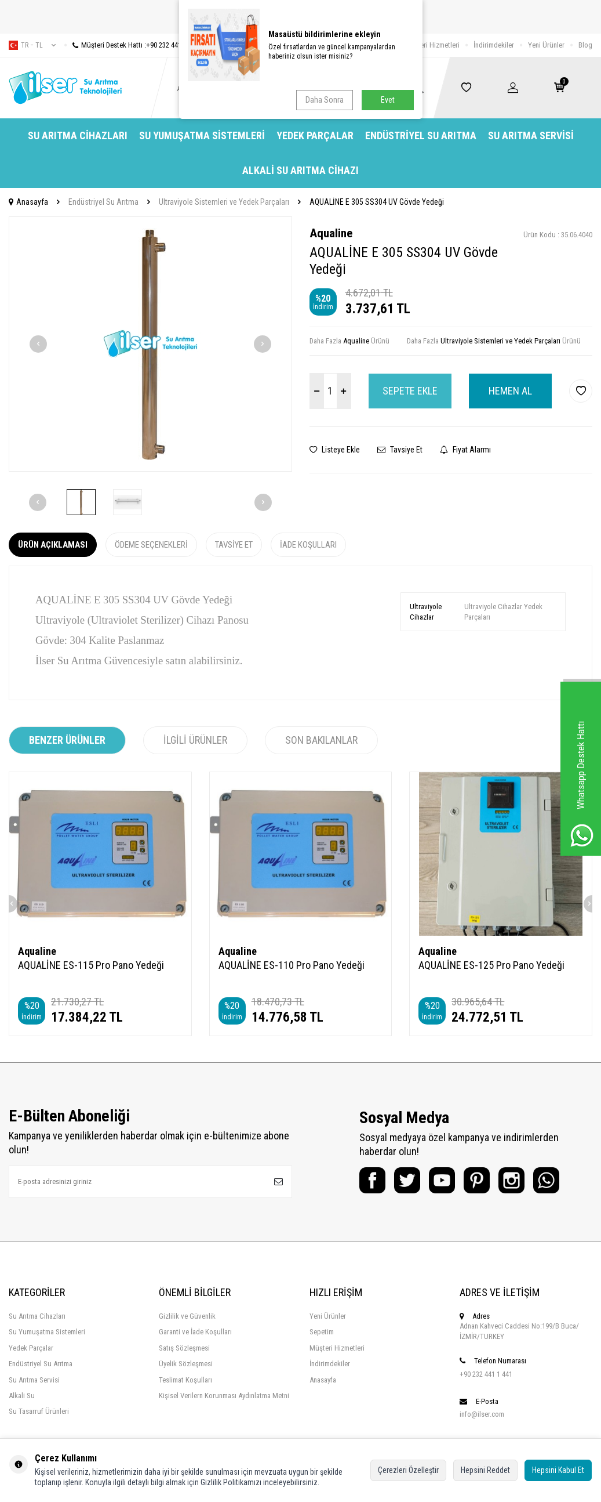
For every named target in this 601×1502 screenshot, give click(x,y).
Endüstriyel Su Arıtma (420, 135)
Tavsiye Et (399, 449)
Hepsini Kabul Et (558, 1470)
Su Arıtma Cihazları (78, 135)
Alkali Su (22, 1395)
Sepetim (321, 1331)
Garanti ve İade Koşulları (195, 1331)
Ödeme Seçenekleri (151, 545)
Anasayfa (28, 202)
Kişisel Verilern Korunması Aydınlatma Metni (224, 1395)
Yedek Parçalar (315, 135)
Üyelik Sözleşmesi (186, 1363)
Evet (388, 99)
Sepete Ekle (410, 391)
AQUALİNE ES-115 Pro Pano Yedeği (91, 965)
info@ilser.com (482, 1414)
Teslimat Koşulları (185, 1380)
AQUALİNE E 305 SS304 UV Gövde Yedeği (376, 202)
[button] (38, 344)
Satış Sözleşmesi (184, 1348)
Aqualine (330, 233)
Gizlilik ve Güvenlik (187, 1316)
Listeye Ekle (334, 449)
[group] (150, 344)
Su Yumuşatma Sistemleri (202, 135)
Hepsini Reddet (485, 1470)
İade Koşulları (308, 545)
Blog (585, 45)
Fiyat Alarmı (465, 449)
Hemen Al (510, 391)
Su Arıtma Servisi (531, 135)
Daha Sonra (324, 99)
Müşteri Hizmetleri (432, 45)
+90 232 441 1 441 (486, 1374)
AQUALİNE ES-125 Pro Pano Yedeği (491, 965)
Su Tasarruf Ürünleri (39, 1411)
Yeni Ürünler (546, 45)
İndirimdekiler (493, 45)
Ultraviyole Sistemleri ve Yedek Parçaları (224, 202)
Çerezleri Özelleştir (408, 1470)
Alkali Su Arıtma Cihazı (300, 170)
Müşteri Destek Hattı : (131, 45)
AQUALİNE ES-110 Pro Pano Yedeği (291, 965)
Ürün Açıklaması (53, 545)
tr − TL (32, 45)
